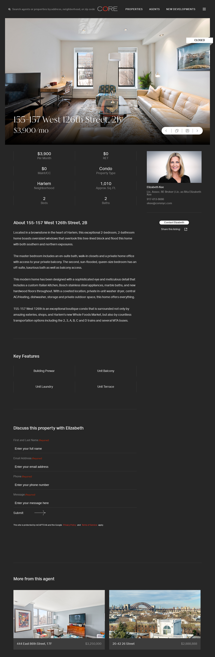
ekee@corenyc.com (159, 203)
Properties (134, 9)
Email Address (27, 458)
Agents (154, 9)
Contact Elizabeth (174, 222)
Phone (22, 476)
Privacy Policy (69, 525)
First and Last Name (31, 440)
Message (24, 494)
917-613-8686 (155, 199)
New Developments (181, 9)
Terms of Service (89, 525)
